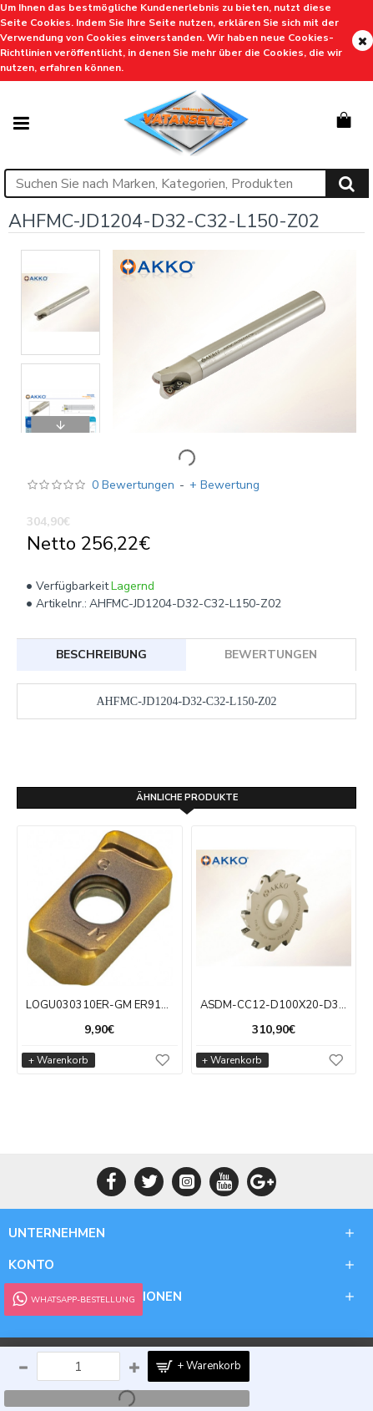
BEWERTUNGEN (270, 654)
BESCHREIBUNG (101, 654)
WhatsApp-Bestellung (72, 1299)
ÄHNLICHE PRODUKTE (187, 797)
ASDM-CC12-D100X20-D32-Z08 (274, 1005)
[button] (61, 254)
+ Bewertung (224, 485)
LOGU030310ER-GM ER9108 (100, 1005)
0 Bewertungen (133, 485)
